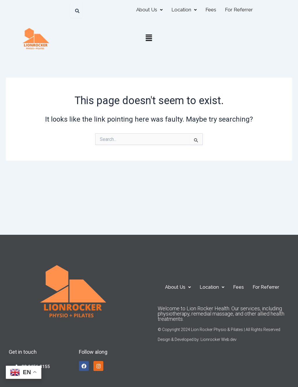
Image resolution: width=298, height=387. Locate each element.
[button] (149, 10)
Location (184, 10)
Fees (210, 10)
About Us (149, 10)
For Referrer (239, 10)
